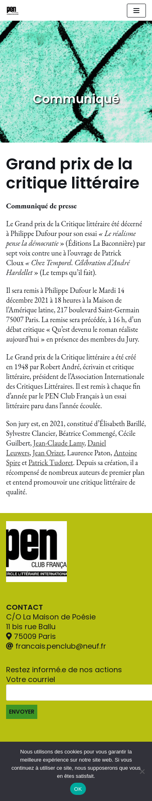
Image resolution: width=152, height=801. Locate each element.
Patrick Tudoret (50, 462)
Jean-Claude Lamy (58, 443)
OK (78, 789)
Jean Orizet (48, 452)
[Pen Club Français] (12, 10)
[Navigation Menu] (136, 10)
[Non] (142, 771)
